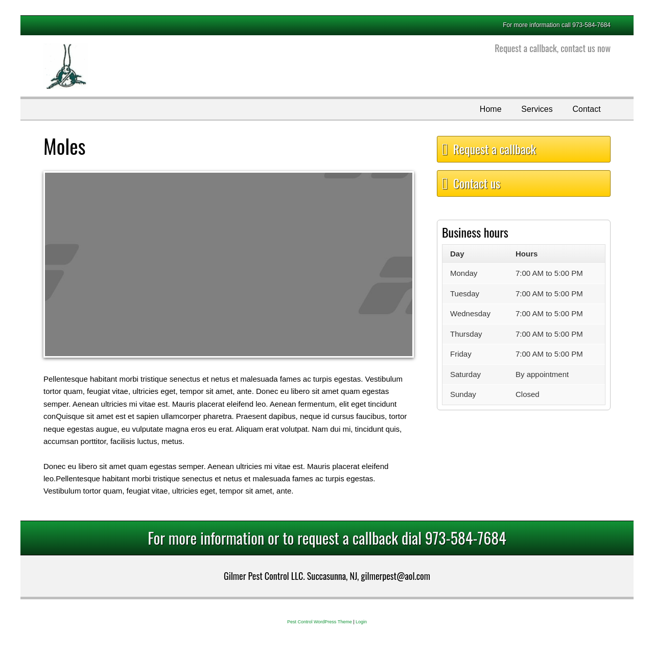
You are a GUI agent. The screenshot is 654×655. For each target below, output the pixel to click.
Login (361, 621)
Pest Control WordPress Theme (319, 621)
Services (536, 109)
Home (491, 109)
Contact (586, 109)
